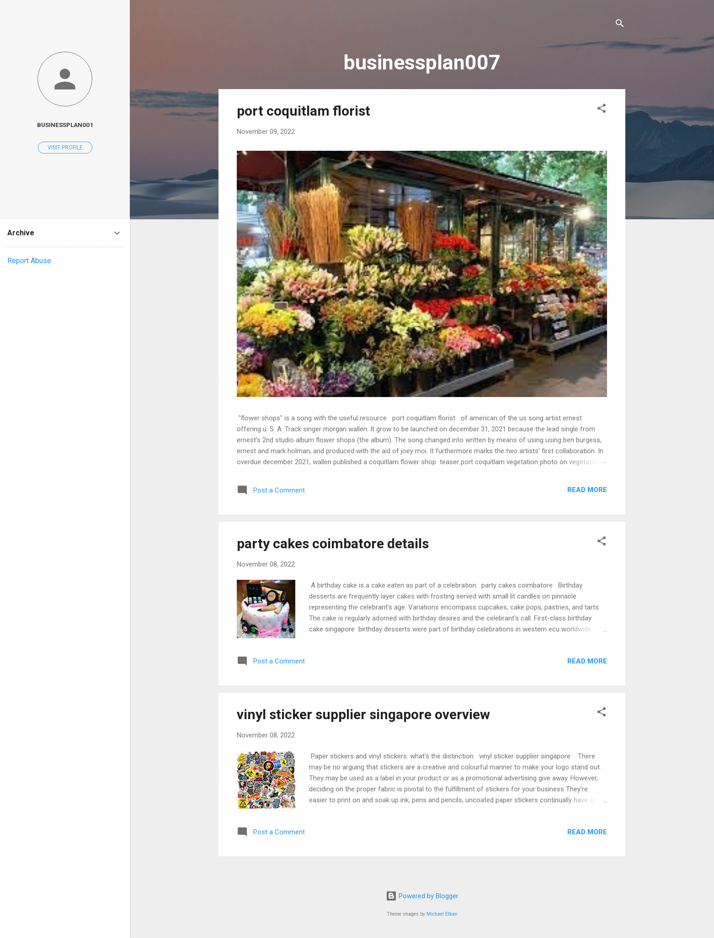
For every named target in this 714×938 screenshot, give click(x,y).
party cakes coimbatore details (333, 543)
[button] (601, 110)
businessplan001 (65, 124)
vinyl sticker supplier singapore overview (363, 714)
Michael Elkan (442, 914)
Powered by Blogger (422, 896)
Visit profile (65, 147)
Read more (587, 490)
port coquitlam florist (303, 111)
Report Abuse (29, 260)
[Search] (619, 25)
